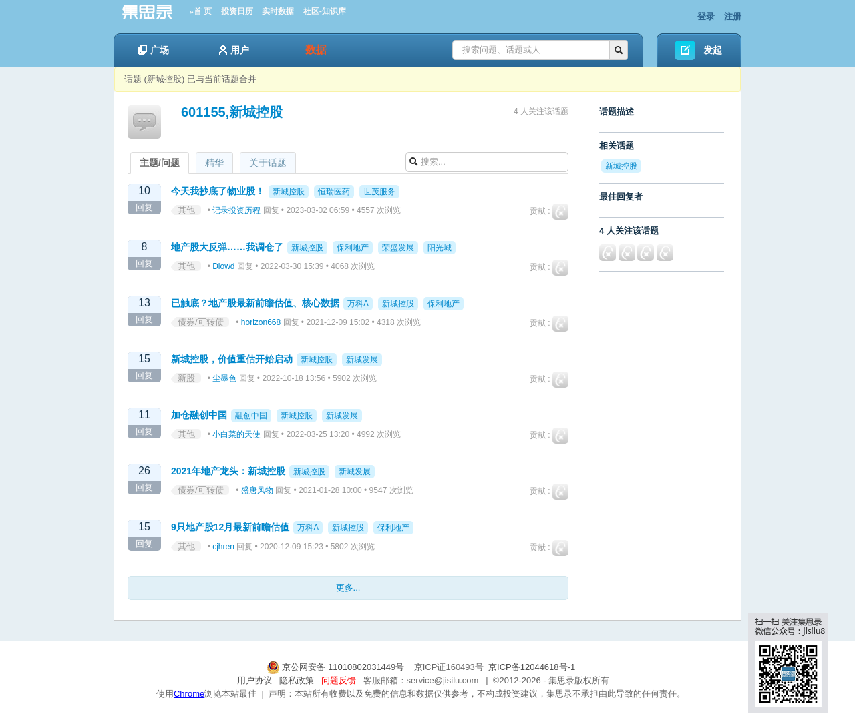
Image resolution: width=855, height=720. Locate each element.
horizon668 (261, 322)
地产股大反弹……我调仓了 (227, 247)
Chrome (189, 694)
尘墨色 (224, 378)
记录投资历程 (236, 210)
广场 (153, 50)
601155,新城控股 (232, 112)
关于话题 (268, 162)
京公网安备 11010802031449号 (337, 667)
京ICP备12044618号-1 (531, 667)
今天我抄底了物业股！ (218, 191)
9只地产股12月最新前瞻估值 (230, 527)
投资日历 (237, 11)
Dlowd (223, 266)
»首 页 (201, 11)
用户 (234, 50)
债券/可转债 (201, 322)
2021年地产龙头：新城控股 (228, 471)
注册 (732, 16)
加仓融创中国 (199, 415)
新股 (186, 378)
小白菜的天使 (236, 434)
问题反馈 (338, 680)
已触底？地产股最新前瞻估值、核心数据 (255, 303)
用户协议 (254, 680)
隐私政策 (296, 680)
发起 (712, 50)
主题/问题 (160, 162)
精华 (214, 162)
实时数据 (278, 11)
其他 (186, 210)
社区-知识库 (324, 11)
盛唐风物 (257, 490)
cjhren (223, 546)
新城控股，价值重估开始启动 (232, 359)
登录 (706, 16)
